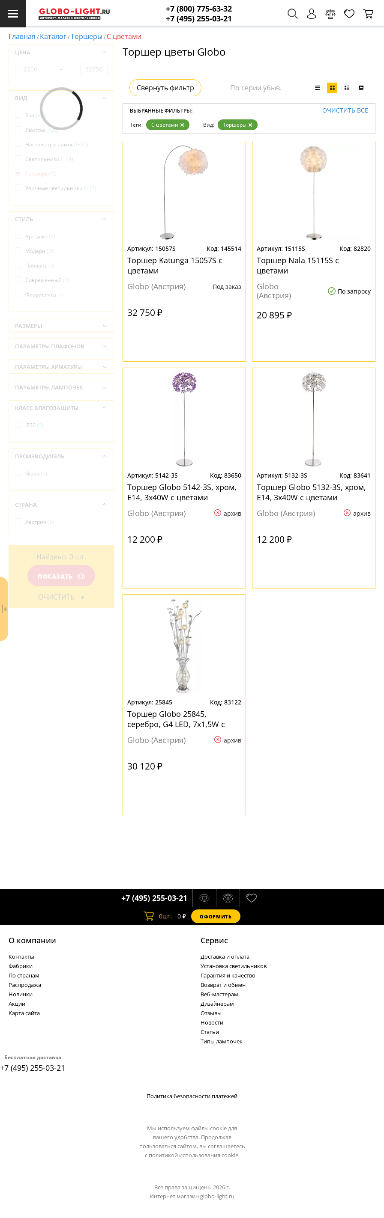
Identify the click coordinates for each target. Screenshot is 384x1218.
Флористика (44, 294)
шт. (158, 916)
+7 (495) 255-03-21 (199, 19)
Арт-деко (40, 236)
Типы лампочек (222, 1041)
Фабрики (21, 966)
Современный (47, 280)
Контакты (21, 956)
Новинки (21, 994)
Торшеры (86, 36)
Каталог (53, 36)
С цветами (167, 124)
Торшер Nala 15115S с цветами (298, 265)
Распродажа (25, 985)
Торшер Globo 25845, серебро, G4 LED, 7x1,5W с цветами (176, 719)
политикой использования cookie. (194, 1155)
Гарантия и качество (228, 975)
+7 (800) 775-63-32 (199, 9)
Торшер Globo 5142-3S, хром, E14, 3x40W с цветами (182, 492)
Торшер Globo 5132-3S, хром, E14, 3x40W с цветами (311, 492)
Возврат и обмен (223, 985)
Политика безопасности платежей (192, 1096)
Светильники (49, 159)
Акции (17, 1003)
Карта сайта (24, 1013)
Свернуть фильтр (165, 87)
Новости (212, 1022)
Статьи (210, 1032)
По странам (24, 975)
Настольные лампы (56, 144)
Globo (36, 473)
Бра (35, 115)
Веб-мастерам (219, 994)
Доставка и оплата (225, 956)
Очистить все (345, 110)
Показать (61, 576)
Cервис (214, 940)
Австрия (39, 522)
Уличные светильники (60, 188)
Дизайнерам (217, 1003)
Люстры (42, 130)
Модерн (39, 251)
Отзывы (211, 1013)
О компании (32, 940)
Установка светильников (234, 966)
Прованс (40, 265)
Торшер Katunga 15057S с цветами (174, 265)
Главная (22, 36)
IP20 (34, 425)
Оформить (215, 916)
